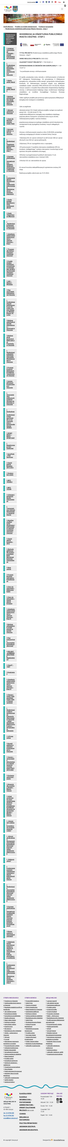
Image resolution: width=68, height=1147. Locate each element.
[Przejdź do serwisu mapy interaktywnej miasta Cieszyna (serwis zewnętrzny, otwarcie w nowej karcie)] (65, 5)
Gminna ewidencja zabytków (12, 1054)
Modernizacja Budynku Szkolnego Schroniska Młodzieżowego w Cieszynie (11, 356)
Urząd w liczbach (51, 1011)
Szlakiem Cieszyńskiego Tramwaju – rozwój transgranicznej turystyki (11, 53)
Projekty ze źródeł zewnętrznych (26, 26)
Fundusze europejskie (46, 26)
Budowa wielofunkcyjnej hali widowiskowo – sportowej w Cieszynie (11, 325)
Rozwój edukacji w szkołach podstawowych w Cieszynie (10, 747)
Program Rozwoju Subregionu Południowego (10, 578)
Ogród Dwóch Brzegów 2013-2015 (10, 465)
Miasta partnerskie (52, 1026)
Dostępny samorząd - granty (10, 777)
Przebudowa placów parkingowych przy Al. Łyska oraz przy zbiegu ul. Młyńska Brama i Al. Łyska (11, 308)
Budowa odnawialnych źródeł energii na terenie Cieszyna (11, 628)
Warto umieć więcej (11, 81)
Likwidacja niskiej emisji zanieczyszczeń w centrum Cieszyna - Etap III (11, 614)
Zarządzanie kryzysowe (10, 1052)
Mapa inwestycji (8, 1056)
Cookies (22, 1113)
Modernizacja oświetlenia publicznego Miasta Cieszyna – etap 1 (11, 145)
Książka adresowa (9, 1018)
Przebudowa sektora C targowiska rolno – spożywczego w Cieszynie (11, 69)
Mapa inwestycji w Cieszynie (33, 1009)
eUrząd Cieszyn (51, 1031)
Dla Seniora (7, 1028)
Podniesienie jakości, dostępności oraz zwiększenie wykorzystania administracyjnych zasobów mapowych (11, 185)
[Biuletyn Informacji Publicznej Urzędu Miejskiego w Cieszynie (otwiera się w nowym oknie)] (60, 2)
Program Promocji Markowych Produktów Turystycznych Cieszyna (11, 371)
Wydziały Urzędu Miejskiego (33, 1043)
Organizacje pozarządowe (11, 1067)
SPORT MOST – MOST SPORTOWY (11, 435)
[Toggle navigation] (62, 9)
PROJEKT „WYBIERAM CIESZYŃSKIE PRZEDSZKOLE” (11, 655)
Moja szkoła (9, 568)
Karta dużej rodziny (9, 1024)
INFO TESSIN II (9, 481)
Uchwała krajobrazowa (10, 1048)
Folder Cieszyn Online (31, 1041)
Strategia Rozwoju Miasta (33, 1022)
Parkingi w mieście (9, 1022)
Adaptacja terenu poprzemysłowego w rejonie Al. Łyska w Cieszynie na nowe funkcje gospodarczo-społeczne (11, 950)
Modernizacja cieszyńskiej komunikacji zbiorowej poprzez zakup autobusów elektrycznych (11, 893)
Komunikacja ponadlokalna (11, 1016)
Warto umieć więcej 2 (11, 89)
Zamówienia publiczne (32, 1011)
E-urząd (6, 1039)
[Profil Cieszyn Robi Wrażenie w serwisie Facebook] (58, 1100)
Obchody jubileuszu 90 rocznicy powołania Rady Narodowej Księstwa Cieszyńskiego (10, 555)
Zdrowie (6, 1037)
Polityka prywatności (28, 1123)
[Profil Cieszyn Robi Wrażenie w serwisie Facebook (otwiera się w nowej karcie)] (41, 2)
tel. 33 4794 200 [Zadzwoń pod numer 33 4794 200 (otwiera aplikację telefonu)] (8, 1113)
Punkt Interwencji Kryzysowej (12, 1071)
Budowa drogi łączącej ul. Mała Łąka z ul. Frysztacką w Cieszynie (11, 340)
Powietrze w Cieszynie (10, 1001)
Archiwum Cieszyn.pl (27, 1126)
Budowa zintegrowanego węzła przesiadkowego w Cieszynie (11, 100)
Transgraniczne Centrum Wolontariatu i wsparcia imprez (11, 511)
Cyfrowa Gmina (10, 737)
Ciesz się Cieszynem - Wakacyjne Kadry (11, 589)
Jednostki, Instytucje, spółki (54, 1052)
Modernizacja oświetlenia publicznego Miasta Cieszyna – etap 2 (26, 29)
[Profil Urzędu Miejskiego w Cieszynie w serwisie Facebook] (61, 1100)
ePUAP (48, 1028)
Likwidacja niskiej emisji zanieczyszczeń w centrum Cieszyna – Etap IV (11, 684)
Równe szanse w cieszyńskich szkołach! (11, 934)
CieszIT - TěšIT (10, 666)
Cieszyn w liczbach (30, 1005)
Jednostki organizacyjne (11, 1077)
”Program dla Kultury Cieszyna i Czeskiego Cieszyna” (10, 252)
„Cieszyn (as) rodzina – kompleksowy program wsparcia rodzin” (10, 826)
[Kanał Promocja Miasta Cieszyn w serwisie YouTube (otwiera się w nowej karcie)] (55, 2)
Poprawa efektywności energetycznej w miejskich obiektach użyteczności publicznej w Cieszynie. (11, 164)
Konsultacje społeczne (10, 1060)
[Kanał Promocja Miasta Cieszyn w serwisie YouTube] (61, 1102)
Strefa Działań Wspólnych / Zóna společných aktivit (11, 203)
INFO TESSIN (9, 488)
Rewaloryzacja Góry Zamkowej (11, 446)
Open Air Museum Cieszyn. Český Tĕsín (10, 121)
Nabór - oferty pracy (52, 1016)
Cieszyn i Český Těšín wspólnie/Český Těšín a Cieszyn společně (10, 699)
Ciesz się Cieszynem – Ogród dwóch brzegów (11, 600)
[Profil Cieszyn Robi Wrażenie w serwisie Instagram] (58, 1102)
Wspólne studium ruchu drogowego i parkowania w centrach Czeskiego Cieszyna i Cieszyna (11, 527)
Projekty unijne (8, 1058)
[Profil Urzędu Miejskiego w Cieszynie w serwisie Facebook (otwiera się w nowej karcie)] (48, 2)
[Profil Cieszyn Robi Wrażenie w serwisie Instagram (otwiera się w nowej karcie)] (52, 2)
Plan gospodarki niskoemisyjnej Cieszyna (11, 292)
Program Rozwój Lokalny (11, 1045)
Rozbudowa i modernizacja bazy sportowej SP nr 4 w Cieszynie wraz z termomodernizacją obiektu (11, 418)
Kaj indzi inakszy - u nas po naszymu (10, 132)
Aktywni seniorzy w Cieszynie (10, 111)
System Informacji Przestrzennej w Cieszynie (11, 384)
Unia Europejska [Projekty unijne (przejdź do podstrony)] (32, 2)
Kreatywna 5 (11, 673)
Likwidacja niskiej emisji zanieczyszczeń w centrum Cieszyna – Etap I (11, 238)
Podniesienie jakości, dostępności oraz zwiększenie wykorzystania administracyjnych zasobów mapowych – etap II (11, 973)
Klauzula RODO (25, 1093)
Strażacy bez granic (10, 474)
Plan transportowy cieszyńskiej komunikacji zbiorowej (11, 642)
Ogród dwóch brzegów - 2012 (10, 541)
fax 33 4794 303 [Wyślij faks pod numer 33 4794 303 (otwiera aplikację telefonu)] (8, 1115)
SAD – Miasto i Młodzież (10, 282)
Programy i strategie (52, 1014)
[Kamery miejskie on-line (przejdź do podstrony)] (64, 2)
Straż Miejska (7, 1069)
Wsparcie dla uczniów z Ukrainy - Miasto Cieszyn (10, 788)
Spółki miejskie (8, 1080)
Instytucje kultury (9, 1082)
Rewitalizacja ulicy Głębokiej (12, 1031)
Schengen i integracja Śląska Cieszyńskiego (11, 498)
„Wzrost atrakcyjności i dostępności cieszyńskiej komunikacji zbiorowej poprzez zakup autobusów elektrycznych (11, 845)
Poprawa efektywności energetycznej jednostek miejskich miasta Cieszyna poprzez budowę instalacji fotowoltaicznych (11, 916)
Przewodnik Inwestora (32, 1001)
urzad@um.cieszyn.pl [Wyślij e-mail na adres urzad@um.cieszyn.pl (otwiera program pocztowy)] (10, 1118)
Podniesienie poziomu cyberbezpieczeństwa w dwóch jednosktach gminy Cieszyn (11, 873)
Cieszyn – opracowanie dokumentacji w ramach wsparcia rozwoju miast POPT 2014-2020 (11, 763)
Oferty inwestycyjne (31, 1007)
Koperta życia (7, 1026)
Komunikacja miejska (10, 1014)
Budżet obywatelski (9, 1050)
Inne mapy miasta (30, 1035)
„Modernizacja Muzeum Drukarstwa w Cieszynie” (11, 225)
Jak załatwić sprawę (9, 1011)
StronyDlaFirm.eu (59, 1140)
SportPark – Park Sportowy (10, 455)
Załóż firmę (29, 1003)
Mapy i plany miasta (9, 1020)
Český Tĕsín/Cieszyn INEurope (10, 214)
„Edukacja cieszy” (10, 860)
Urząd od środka (51, 1009)
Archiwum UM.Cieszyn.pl (28, 1130)
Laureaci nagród (51, 1001)
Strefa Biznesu (8, 26)
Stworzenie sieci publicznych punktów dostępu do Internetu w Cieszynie (10, 399)
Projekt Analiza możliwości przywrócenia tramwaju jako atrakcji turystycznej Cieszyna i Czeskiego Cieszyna (11, 268)
